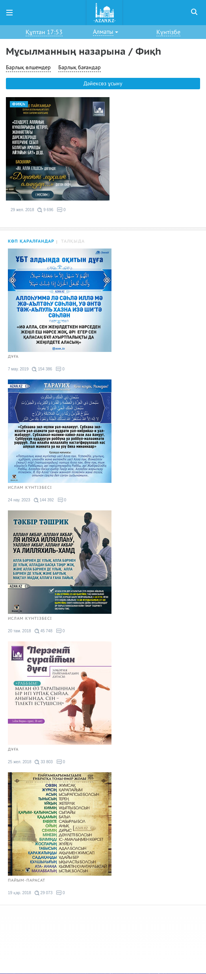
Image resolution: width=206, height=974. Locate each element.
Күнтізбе (168, 32)
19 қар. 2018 (19, 893)
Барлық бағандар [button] (79, 67)
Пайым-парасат (26, 880)
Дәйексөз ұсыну (103, 83)
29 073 (43, 893)
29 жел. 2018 (22, 210)
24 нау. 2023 (19, 500)
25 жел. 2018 (19, 762)
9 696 (45, 210)
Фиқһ (19, 104)
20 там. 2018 (19, 631)
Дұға (13, 356)
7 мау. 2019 (18, 369)
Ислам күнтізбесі (30, 487)
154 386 (42, 369)
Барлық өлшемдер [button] (28, 67)
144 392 (44, 500)
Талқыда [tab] (73, 241)
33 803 (43, 762)
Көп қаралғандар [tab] (31, 241)
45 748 (43, 631)
